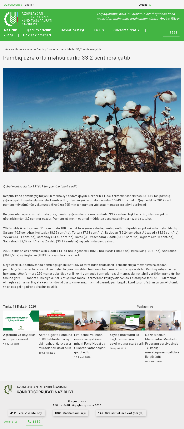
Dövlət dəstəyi (72, 30)
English (29, 4)
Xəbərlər (28, 49)
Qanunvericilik (39, 30)
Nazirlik (10, 30)
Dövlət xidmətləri (37, 35)
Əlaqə (8, 35)
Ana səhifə (12, 49)
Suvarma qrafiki (127, 30)
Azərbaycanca (13, 4)
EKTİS (99, 30)
